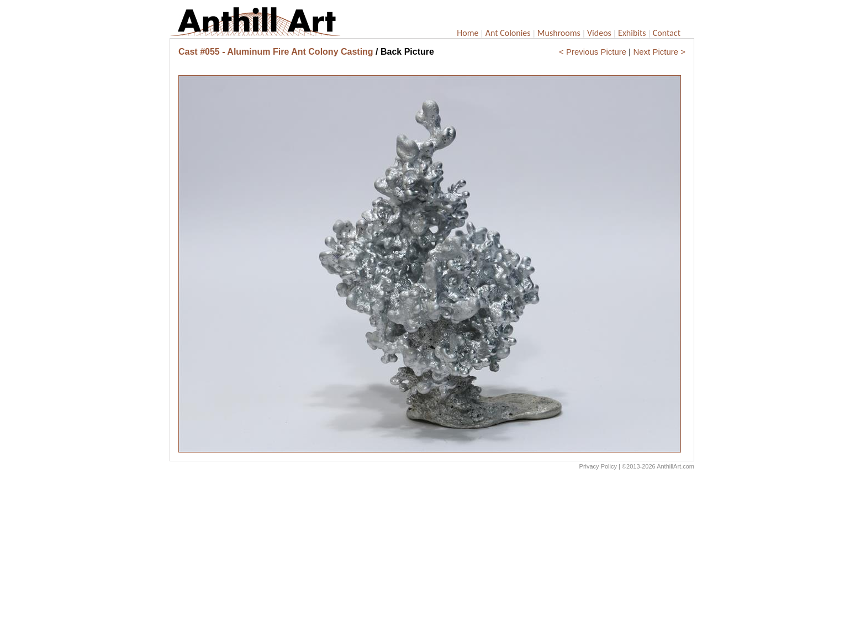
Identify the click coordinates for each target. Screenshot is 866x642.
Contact (666, 33)
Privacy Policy (598, 466)
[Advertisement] (432, 558)
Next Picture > (659, 51)
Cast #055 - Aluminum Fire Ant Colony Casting (275, 51)
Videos (599, 33)
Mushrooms (558, 33)
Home (467, 33)
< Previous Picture (592, 51)
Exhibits (632, 33)
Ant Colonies (508, 33)
